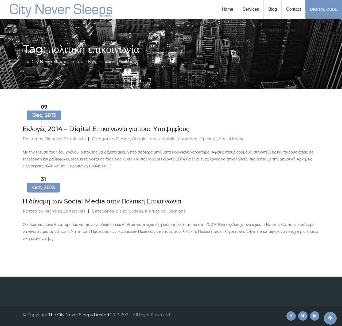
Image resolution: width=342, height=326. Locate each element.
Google (139, 138)
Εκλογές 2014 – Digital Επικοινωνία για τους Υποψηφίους (106, 129)
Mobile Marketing (179, 138)
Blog (272, 9)
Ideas (154, 138)
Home (227, 9)
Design (123, 138)
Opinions (208, 138)
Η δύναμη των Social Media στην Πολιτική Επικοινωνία (102, 201)
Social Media (231, 138)
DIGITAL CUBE (323, 9)
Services (251, 9)
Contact (293, 9)
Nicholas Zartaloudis (65, 138)
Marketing (155, 211)
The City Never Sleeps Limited (78, 314)
